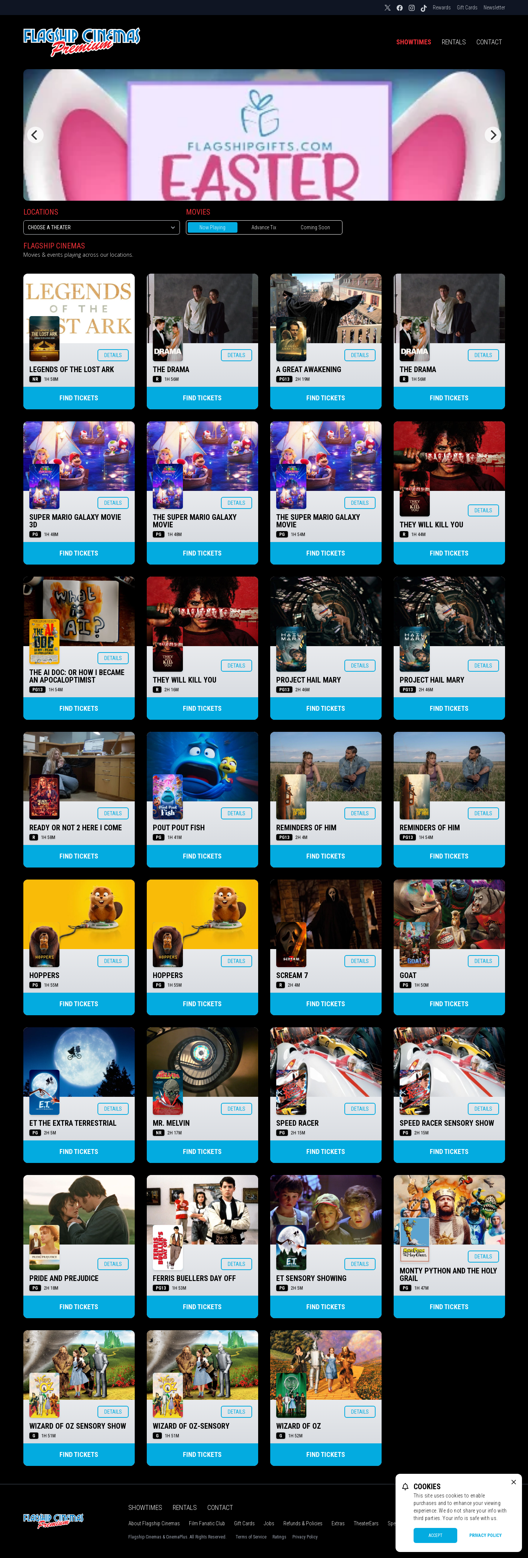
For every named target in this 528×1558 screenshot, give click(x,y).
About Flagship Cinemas (154, 1523)
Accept (436, 1535)
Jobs (269, 1523)
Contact (489, 42)
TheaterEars (366, 1523)
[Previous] (35, 135)
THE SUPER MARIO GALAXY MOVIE (195, 521)
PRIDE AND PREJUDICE (64, 1278)
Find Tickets (78, 398)
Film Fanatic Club (207, 1523)
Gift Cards (467, 8)
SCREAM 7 (292, 975)
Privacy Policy (305, 1537)
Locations (40, 212)
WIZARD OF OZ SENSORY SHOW (77, 1426)
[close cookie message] (513, 1482)
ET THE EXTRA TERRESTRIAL (73, 1123)
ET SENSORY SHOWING (311, 1278)
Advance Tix (263, 227)
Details (113, 355)
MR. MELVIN (171, 1123)
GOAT (408, 975)
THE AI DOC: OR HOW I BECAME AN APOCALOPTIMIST (77, 676)
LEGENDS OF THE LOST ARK (71, 369)
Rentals (454, 42)
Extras (338, 1523)
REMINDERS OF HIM (306, 827)
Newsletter (494, 8)
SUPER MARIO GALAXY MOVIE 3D (75, 521)
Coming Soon (315, 227)
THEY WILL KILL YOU (431, 524)
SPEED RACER (297, 1123)
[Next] (493, 135)
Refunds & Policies (303, 1523)
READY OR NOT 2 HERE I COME (75, 827)
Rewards (442, 8)
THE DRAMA (171, 369)
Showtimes (413, 42)
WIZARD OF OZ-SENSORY (191, 1426)
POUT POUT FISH (179, 827)
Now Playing (212, 227)
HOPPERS (44, 975)
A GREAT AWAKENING (308, 369)
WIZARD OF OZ (298, 1426)
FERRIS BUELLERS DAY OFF (194, 1278)
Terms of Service (251, 1537)
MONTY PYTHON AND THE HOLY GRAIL (448, 1274)
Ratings (279, 1537)
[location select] (101, 227)
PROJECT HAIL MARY (308, 679)
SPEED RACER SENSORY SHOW (447, 1123)
